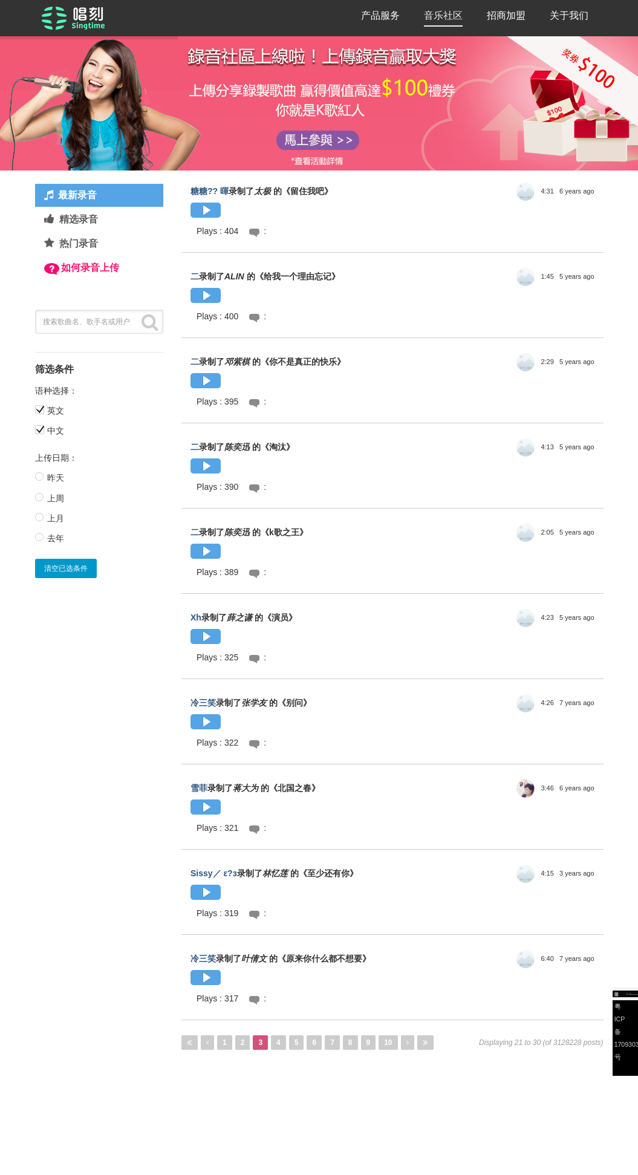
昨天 (55, 478)
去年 (55, 538)
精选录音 (78, 219)
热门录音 (78, 243)
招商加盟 (506, 15)
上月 (55, 518)
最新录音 (77, 195)
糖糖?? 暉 (209, 191)
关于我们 (569, 15)
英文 (55, 410)
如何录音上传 (90, 267)
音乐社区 (443, 15)
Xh (195, 617)
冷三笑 (203, 703)
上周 (55, 498)
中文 (55, 430)
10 (388, 1042)
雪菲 (198, 788)
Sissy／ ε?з (213, 873)
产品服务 (380, 15)
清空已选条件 (66, 568)
